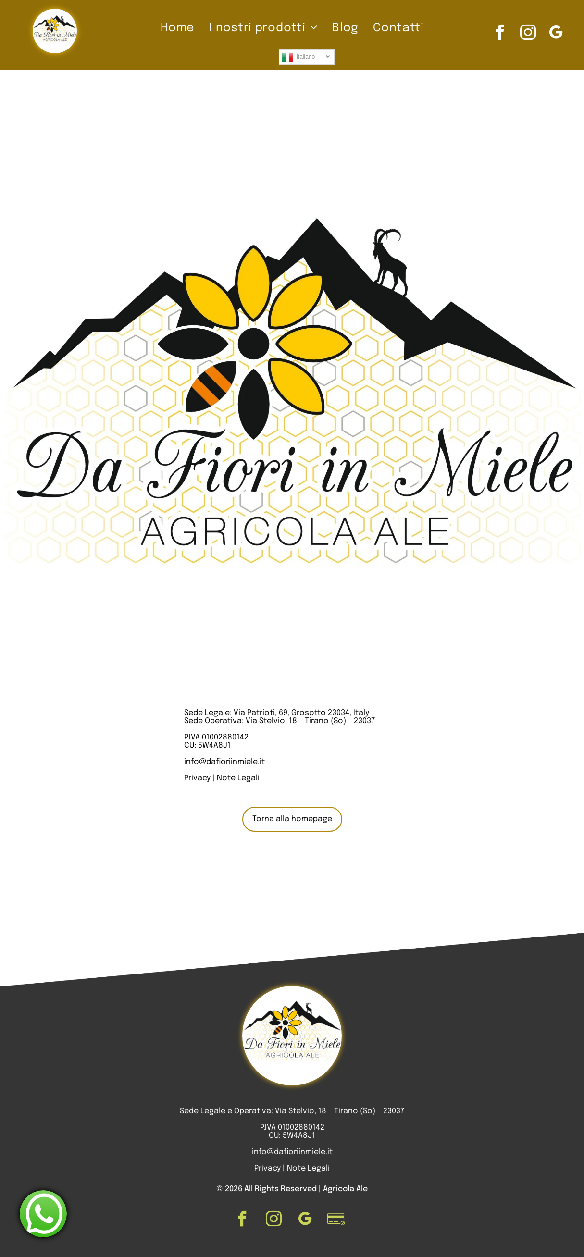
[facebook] (500, 34)
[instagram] (528, 34)
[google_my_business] (556, 34)
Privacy (197, 778)
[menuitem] (177, 28)
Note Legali (238, 778)
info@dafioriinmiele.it (224, 762)
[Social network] (336, 1220)
